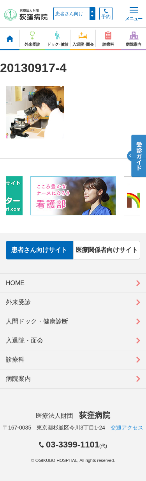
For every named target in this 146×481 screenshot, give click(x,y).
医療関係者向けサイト (107, 250)
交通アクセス (127, 427)
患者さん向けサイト (39, 250)
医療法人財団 (73, 415)
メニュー (133, 14)
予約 (106, 14)
